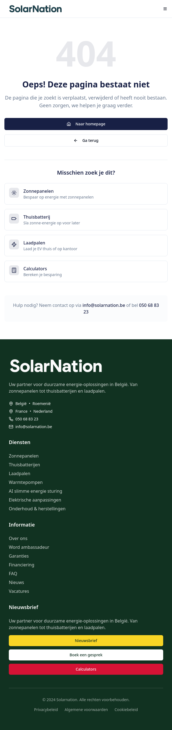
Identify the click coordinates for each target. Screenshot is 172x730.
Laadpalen (19, 473)
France (21, 411)
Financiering (21, 565)
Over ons (18, 538)
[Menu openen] (165, 9)
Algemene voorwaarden (86, 709)
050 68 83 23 (26, 419)
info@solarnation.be (104, 305)
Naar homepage (86, 123)
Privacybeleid (46, 709)
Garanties (19, 556)
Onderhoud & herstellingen (37, 509)
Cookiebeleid (126, 709)
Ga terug (86, 140)
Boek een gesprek (86, 654)
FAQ (13, 574)
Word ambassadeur (29, 547)
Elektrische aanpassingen (35, 500)
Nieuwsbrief (86, 640)
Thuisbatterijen (24, 465)
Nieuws (16, 582)
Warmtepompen (26, 482)
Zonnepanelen (24, 456)
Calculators (86, 669)
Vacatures (19, 591)
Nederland (43, 411)
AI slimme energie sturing (35, 491)
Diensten (19, 442)
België (21, 403)
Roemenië (41, 403)
